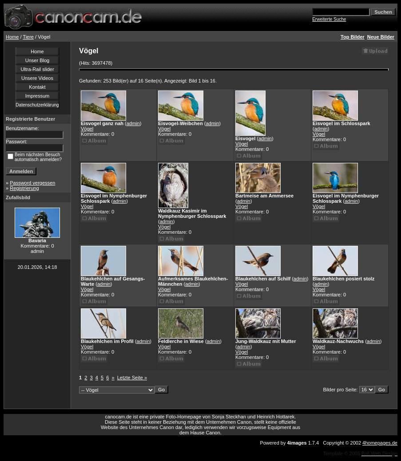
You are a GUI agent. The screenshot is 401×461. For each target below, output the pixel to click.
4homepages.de (379, 442)
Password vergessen (32, 182)
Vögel (87, 128)
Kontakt (37, 87)
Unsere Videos (37, 78)
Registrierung (24, 188)
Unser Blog (37, 60)
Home (12, 36)
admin (133, 123)
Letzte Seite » (132, 377)
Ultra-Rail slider (37, 69)
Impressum (37, 96)
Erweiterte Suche (329, 19)
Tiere (28, 36)
